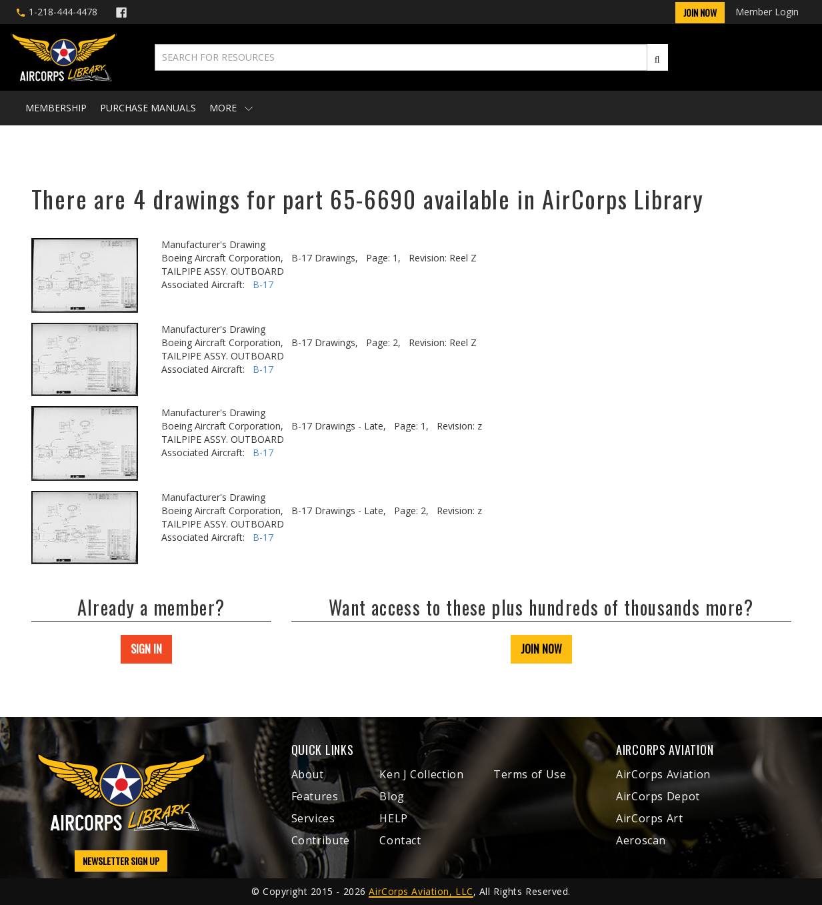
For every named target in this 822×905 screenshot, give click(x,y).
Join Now (700, 12)
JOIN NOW (541, 649)
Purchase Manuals (148, 107)
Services (313, 818)
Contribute (320, 840)
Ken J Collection (421, 774)
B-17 (263, 284)
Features (315, 796)
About (307, 774)
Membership (56, 107)
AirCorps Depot (658, 796)
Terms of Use (530, 774)
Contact (400, 840)
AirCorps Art (649, 818)
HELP (393, 818)
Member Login (767, 11)
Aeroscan (641, 840)
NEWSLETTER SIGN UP (121, 861)
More (231, 107)
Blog (392, 796)
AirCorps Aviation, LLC (421, 891)
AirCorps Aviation (663, 774)
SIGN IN (146, 649)
